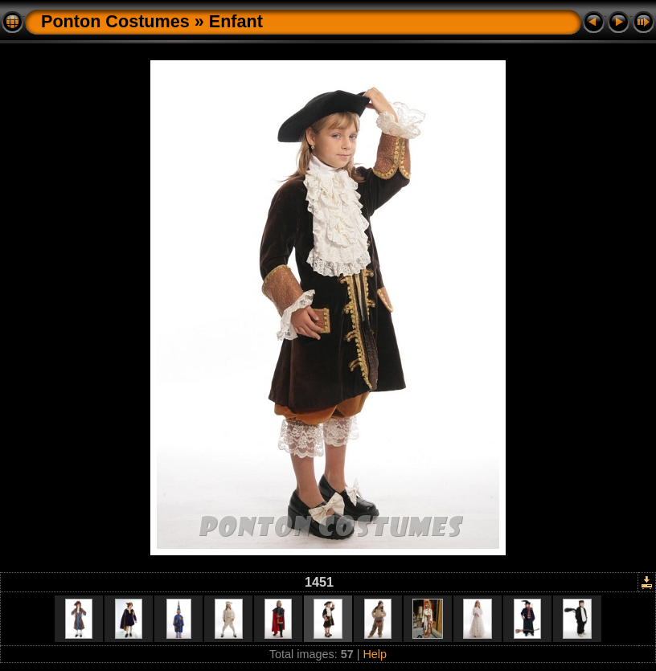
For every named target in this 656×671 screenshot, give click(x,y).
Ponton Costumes (115, 21)
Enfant (236, 21)
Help (375, 654)
